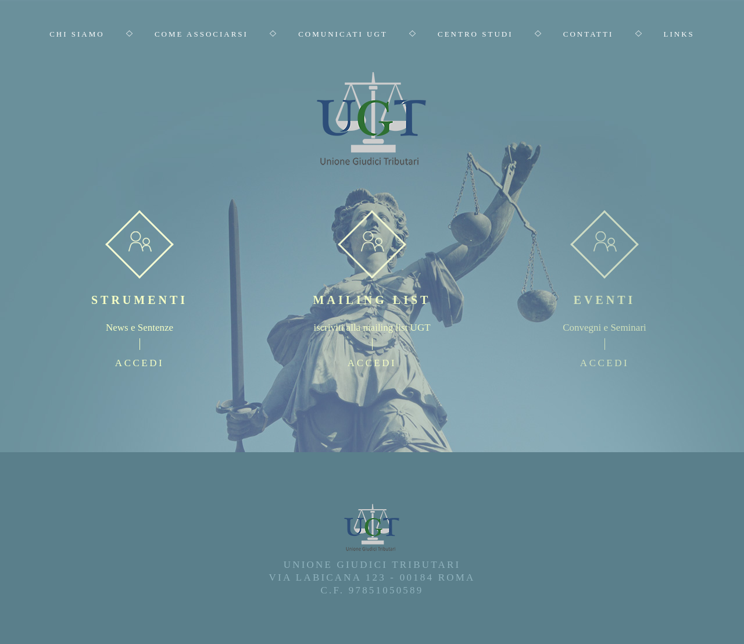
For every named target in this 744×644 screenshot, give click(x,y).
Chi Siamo (77, 34)
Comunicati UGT (343, 34)
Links (679, 34)
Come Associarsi (201, 34)
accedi (139, 362)
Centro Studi (475, 34)
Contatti (588, 34)
